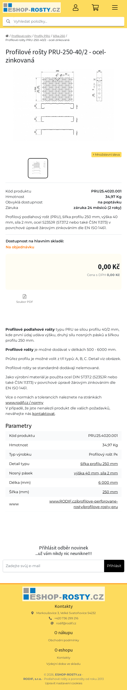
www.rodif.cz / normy (24, 402)
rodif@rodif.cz (66, 623)
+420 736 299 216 (66, 618)
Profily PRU (42, 36)
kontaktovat (43, 413)
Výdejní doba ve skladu (63, 664)
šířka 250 (59, 36)
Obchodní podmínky (63, 640)
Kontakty (63, 657)
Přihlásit (114, 566)
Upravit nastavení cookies (63, 683)
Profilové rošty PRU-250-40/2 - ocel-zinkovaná (37, 40)
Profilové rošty (21, 36)
